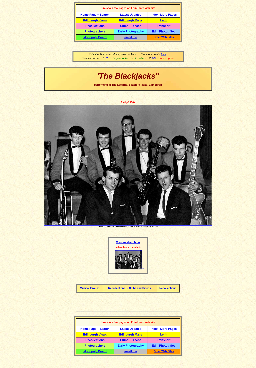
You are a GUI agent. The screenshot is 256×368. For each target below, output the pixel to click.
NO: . (163, 58)
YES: (126, 58)
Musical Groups (89, 288)
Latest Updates (130, 14)
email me (130, 37)
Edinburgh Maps (130, 20)
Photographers (95, 31)
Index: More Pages (164, 14)
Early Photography (131, 31)
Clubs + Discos (130, 26)
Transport (163, 26)
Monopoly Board (95, 37)
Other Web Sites (164, 37)
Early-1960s (128, 102)
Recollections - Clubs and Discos (129, 288)
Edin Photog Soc (164, 31)
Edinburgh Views (95, 20)
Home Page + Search (95, 14)
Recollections (94, 26)
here (163, 54)
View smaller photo (128, 242)
